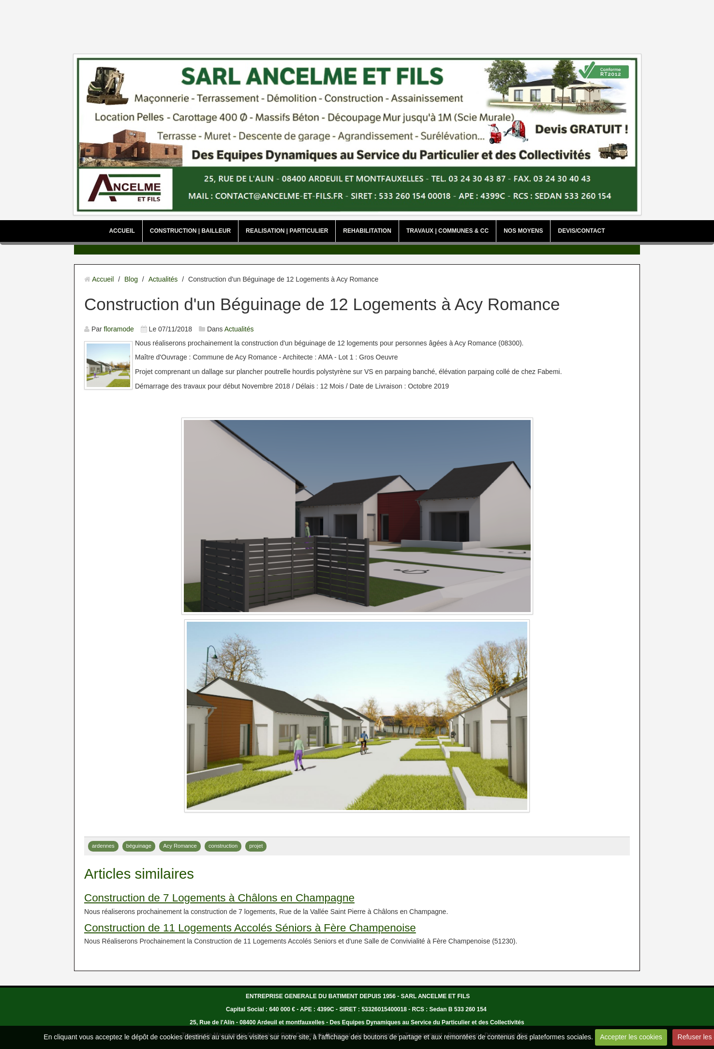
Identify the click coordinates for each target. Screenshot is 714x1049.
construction (223, 846)
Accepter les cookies (631, 1037)
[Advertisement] (357, 24)
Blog (131, 279)
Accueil (103, 279)
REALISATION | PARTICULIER (287, 230)
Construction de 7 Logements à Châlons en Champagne (219, 898)
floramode (119, 329)
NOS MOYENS (523, 230)
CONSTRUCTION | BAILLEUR (190, 230)
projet (256, 846)
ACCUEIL (121, 230)
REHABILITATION (367, 230)
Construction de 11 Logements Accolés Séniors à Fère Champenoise (250, 928)
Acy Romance (180, 846)
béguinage (138, 846)
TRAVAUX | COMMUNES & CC (447, 230)
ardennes (103, 846)
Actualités (163, 279)
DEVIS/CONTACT (581, 230)
